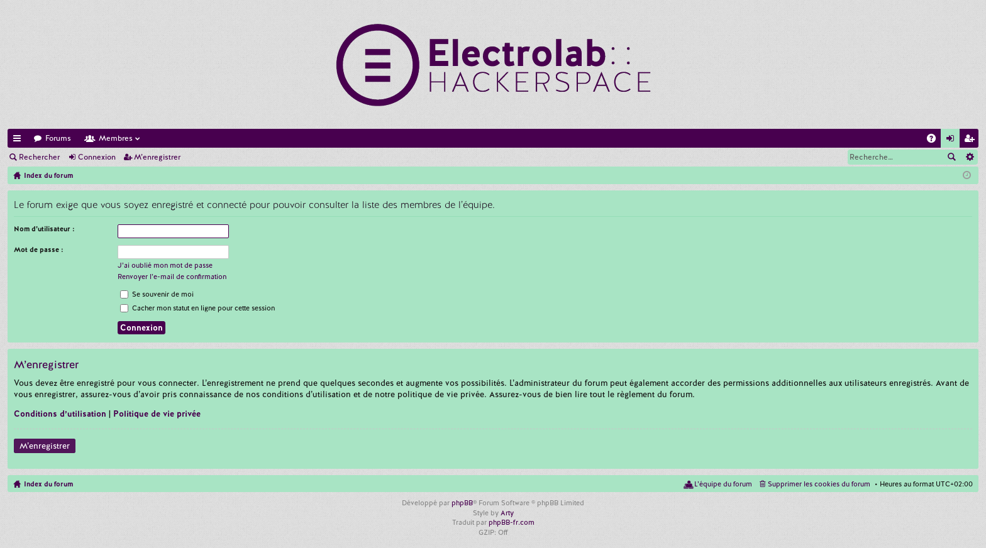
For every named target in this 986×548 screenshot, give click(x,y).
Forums (58, 138)
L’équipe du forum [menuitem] (723, 484)
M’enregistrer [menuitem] (971, 140)
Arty (507, 512)
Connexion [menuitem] (953, 140)
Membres (116, 138)
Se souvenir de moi (157, 294)
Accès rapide (19, 140)
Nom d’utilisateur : (44, 228)
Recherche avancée (969, 157)
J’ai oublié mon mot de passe (165, 265)
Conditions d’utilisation (60, 413)
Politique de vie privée (157, 413)
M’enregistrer (157, 157)
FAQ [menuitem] (935, 140)
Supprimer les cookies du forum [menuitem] (819, 484)
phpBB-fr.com (512, 522)
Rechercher (39, 157)
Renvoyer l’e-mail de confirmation (172, 276)
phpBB (462, 502)
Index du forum (48, 484)
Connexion (97, 157)
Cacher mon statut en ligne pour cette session (197, 308)
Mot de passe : (39, 249)
